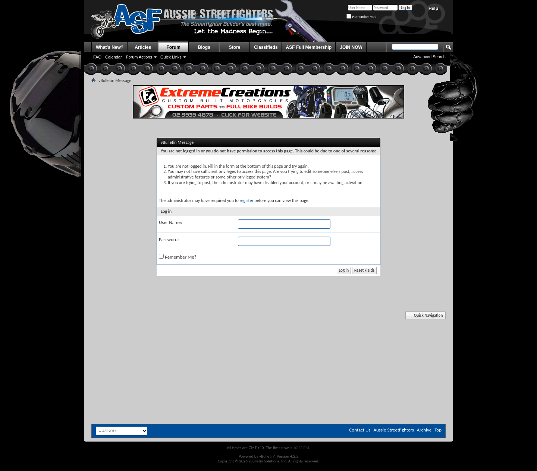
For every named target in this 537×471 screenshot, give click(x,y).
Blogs (204, 47)
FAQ (97, 57)
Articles (143, 47)
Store (235, 47)
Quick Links (171, 57)
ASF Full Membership (309, 47)
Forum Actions (139, 57)
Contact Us (359, 430)
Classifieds (265, 47)
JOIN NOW (351, 47)
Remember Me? (361, 17)
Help (433, 8)
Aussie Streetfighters (394, 430)
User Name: (170, 222)
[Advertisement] (268, 334)
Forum (173, 47)
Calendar (113, 57)
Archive (424, 430)
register (247, 200)
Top (438, 430)
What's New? (109, 47)
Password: (169, 239)
